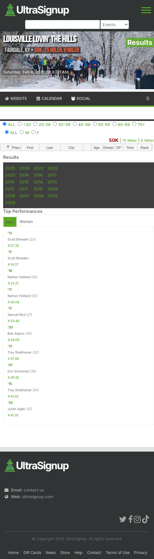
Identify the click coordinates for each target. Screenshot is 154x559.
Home (13, 552)
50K (113, 140)
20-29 (45, 124)
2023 (38, 168)
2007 (24, 195)
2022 (53, 168)
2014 (38, 181)
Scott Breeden (18, 239)
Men (10, 222)
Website (15, 98)
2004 (10, 202)
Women (26, 221)
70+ (141, 124)
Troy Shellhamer (20, 352)
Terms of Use (117, 552)
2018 (38, 174)
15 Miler (129, 140)
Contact (94, 552)
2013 (52, 181)
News (51, 552)
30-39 (64, 124)
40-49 (84, 124)
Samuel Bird (16, 315)
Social (80, 98)
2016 (9, 181)
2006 (38, 195)
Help (78, 552)
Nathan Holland (19, 277)
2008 (10, 195)
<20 (27, 124)
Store (65, 552)
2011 (23, 188)
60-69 (124, 124)
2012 (9, 188)
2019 (23, 174)
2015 (23, 181)
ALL (11, 124)
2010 (38, 188)
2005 (53, 195)
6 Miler (147, 140)
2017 (52, 174)
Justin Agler (16, 409)
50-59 (104, 124)
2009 (53, 188)
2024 (24, 168)
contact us (34, 489)
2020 (10, 174)
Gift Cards (32, 552)
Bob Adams (16, 333)
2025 (10, 168)
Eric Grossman (18, 371)
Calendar (49, 98)
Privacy (140, 552)
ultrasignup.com (37, 496)
